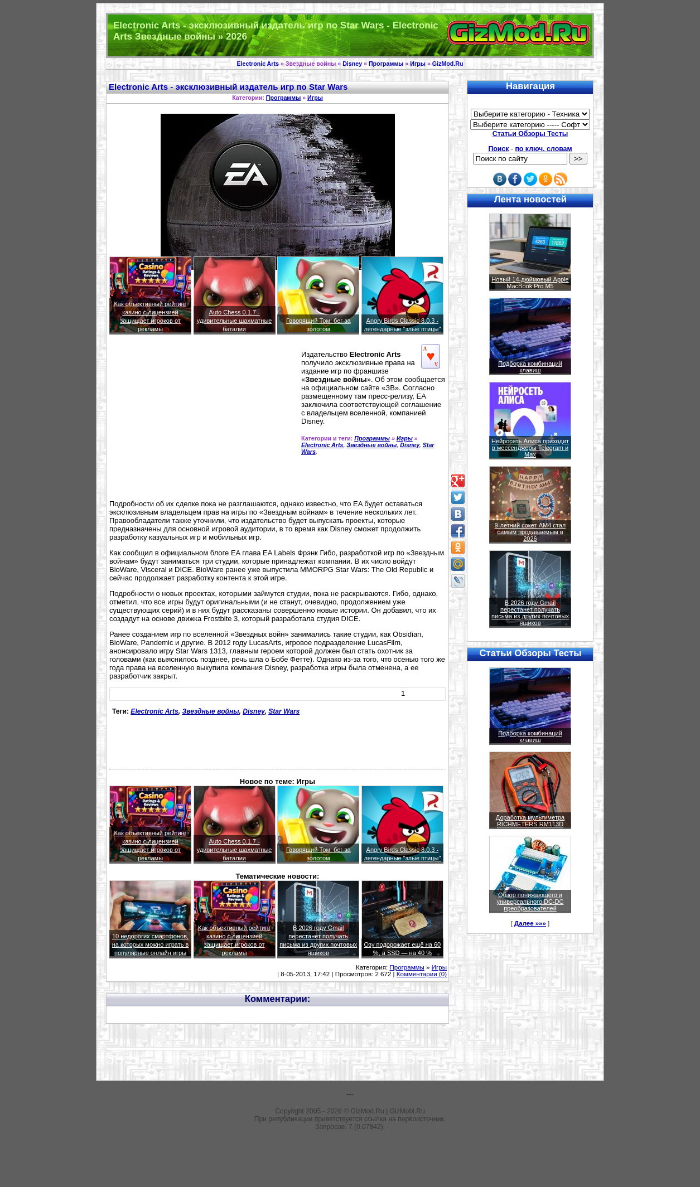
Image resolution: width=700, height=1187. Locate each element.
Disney (352, 63)
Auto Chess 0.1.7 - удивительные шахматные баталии (234, 320)
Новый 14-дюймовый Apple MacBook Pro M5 (530, 282)
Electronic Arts (258, 63)
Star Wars (284, 711)
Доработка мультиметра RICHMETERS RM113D (530, 820)
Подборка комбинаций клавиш (530, 367)
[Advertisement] (187, 421)
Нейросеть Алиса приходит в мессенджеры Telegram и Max (530, 448)
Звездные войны (371, 445)
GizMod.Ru (448, 63)
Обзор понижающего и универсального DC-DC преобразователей (529, 902)
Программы (386, 63)
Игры (418, 63)
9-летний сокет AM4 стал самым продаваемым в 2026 (530, 532)
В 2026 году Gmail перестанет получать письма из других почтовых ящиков (530, 612)
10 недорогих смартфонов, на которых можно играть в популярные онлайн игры (150, 944)
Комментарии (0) (422, 974)
